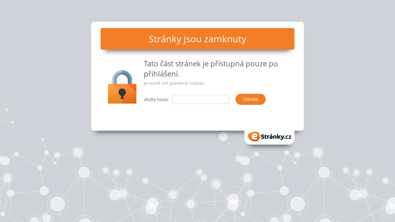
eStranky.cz (269, 137)
